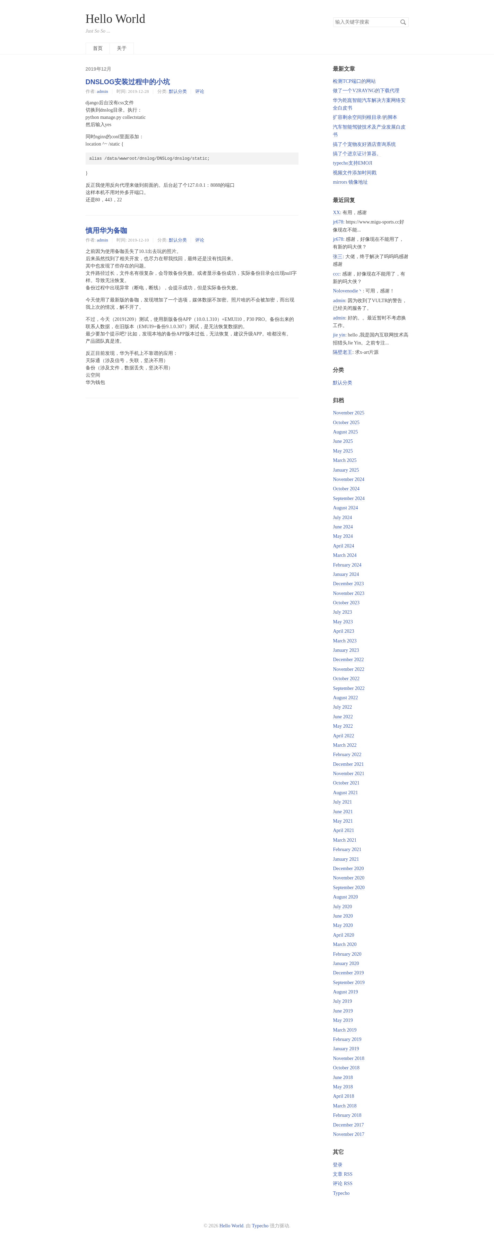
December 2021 (348, 764)
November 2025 (348, 412)
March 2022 (344, 745)
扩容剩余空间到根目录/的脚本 (365, 117)
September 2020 (348, 887)
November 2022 (348, 669)
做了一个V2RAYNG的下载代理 (366, 90)
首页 (98, 48)
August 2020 (345, 897)
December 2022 (348, 659)
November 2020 (348, 878)
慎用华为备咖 (106, 230)
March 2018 (344, 1106)
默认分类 (178, 91)
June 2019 (343, 1011)
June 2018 (343, 1077)
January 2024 (346, 574)
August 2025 (345, 432)
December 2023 (348, 583)
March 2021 (344, 840)
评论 (199, 91)
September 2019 (348, 982)
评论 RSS (342, 1183)
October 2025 (346, 422)
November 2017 (348, 1134)
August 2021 (345, 792)
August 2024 (345, 507)
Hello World (116, 19)
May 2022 (343, 726)
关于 (122, 48)
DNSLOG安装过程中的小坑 (128, 82)
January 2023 (346, 650)
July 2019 (342, 1001)
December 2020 (348, 868)
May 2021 (343, 821)
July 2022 (342, 707)
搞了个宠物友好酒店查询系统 (364, 144)
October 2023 (346, 602)
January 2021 (346, 859)
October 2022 (346, 678)
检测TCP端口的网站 (354, 81)
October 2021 (346, 783)
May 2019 (343, 1020)
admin (102, 91)
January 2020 (346, 963)
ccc (336, 274)
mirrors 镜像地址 (350, 182)
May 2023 (343, 621)
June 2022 (343, 716)
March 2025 (344, 460)
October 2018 (346, 1067)
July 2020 (342, 906)
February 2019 (347, 1039)
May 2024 (343, 536)
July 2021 (342, 802)
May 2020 (343, 925)
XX (336, 212)
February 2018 (347, 1115)
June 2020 (343, 916)
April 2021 (343, 830)
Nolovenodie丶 (348, 291)
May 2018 (343, 1086)
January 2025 (346, 470)
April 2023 (343, 631)
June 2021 (343, 811)
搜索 (403, 22)
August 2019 (345, 992)
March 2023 (344, 640)
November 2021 (348, 773)
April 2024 (343, 546)
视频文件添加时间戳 (354, 172)
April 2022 (343, 735)
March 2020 (344, 944)
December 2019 (348, 972)
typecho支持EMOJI (352, 163)
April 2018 (343, 1096)
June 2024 (343, 526)
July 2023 (342, 612)
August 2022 (345, 697)
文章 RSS (342, 1174)
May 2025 (343, 451)
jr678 (338, 222)
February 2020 (347, 954)
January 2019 (346, 1048)
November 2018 (348, 1058)
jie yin (339, 335)
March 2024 (344, 555)
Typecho (341, 1193)
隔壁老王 (342, 352)
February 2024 (347, 565)
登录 (338, 1164)
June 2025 (343, 441)
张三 (338, 256)
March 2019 (344, 1030)
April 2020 (343, 935)
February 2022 (347, 754)
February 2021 (347, 849)
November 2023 (348, 593)
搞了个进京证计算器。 (357, 153)
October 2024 (346, 488)
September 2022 (348, 688)
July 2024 (342, 517)
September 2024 (348, 498)
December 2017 (348, 1125)
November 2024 (348, 479)
